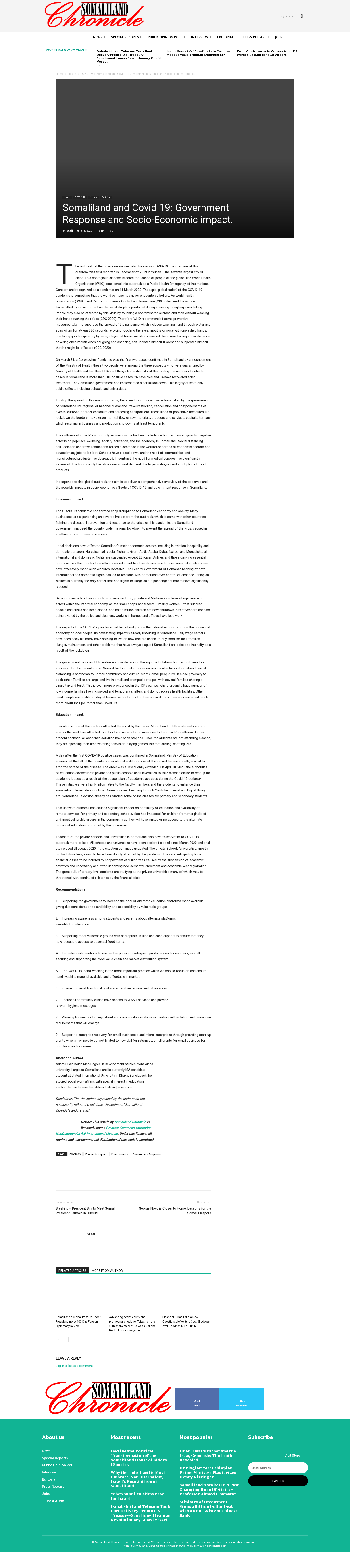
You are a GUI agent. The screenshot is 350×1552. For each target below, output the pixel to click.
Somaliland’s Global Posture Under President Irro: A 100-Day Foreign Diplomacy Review (78, 1321)
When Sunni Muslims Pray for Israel (137, 1496)
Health (72, 74)
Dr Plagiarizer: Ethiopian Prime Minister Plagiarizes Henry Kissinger (207, 1472)
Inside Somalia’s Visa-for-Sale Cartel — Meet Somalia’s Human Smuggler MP (198, 53)
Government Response (147, 1154)
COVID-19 (86, 74)
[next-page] (106, 66)
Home (60, 74)
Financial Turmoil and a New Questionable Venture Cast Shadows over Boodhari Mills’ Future (186, 1321)
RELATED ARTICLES (72, 1270)
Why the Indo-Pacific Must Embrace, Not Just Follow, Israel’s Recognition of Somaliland (138, 1479)
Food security (119, 1154)
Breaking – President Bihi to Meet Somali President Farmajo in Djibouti (85, 1210)
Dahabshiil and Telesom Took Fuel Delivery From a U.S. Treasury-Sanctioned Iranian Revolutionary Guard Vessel (129, 56)
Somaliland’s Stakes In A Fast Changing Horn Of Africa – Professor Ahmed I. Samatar (209, 1489)
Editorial (93, 197)
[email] (278, 1467)
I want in (278, 1481)
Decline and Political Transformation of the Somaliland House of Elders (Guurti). (139, 1458)
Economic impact (95, 1154)
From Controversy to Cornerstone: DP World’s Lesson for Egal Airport (267, 53)
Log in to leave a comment (74, 1366)
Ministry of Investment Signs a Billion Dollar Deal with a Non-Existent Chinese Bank (208, 1509)
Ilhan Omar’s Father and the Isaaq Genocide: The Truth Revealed (207, 1455)
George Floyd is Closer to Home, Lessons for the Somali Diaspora (175, 1210)
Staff (70, 230)
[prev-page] (99, 66)
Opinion (106, 197)
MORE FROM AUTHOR (107, 1270)
